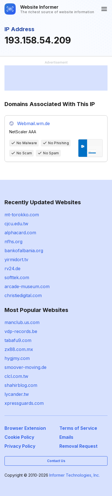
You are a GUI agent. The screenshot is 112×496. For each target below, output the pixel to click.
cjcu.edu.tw (16, 223)
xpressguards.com (24, 403)
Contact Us (56, 461)
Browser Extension (25, 428)
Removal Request (78, 446)
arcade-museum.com (27, 286)
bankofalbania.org (23, 250)
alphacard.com (20, 232)
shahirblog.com (20, 385)
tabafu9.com (17, 340)
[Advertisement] (56, 78)
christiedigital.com (23, 295)
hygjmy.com (17, 358)
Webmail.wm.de (33, 123)
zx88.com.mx (18, 349)
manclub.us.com (21, 322)
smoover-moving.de (25, 367)
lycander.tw (16, 394)
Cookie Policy (19, 437)
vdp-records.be (20, 331)
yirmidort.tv (16, 259)
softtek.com (16, 277)
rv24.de (12, 268)
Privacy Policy (19, 446)
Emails (66, 437)
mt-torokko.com (21, 214)
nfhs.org (13, 241)
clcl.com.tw (16, 376)
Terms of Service (78, 428)
